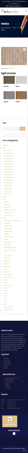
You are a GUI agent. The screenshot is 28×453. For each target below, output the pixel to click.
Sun (5, 296)
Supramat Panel (8, 212)
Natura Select (8, 274)
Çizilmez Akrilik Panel (10, 210)
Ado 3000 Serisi (8, 161)
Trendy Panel (7, 215)
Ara (4, 123)
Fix (4, 253)
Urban (5, 299)
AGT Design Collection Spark (12, 220)
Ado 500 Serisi (8, 185)
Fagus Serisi (7, 194)
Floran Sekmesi (8, 256)
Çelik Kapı (6, 145)
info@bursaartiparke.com (15, 6)
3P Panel (6, 202)
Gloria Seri (11, 68)
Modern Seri (7, 266)
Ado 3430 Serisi (8, 177)
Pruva (5, 282)
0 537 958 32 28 (15, 4)
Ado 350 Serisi (8, 180)
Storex (6, 293)
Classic (6, 239)
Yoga (5, 301)
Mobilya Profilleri (9, 309)
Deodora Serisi (8, 191)
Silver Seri (6, 288)
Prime (5, 280)
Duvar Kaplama (8, 307)
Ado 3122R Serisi (8, 167)
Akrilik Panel (7, 204)
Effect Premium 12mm (10, 250)
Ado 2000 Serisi (8, 156)
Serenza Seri (7, 285)
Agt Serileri (7, 223)
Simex (5, 291)
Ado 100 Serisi (8, 150)
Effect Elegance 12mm (10, 247)
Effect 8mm (7, 245)
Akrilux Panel (7, 207)
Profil (4, 304)
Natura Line (7, 272)
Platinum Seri (8, 277)
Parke (4, 218)
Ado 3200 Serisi (8, 169)
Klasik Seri (7, 261)
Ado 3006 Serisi (8, 164)
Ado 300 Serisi (8, 158)
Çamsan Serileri (8, 237)
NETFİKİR (24, 450)
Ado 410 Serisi (8, 183)
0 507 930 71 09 (9, 424)
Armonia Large (8, 226)
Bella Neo (6, 234)
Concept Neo (8, 242)
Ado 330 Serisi (8, 172)
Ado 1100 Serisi (8, 153)
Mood (5, 269)
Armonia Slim (8, 229)
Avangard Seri (8, 231)
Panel (4, 199)
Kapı (4, 148)
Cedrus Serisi (8, 188)
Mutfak (5, 196)
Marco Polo (7, 264)
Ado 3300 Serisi (8, 175)
